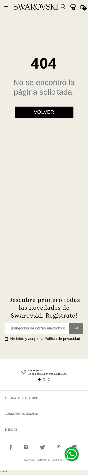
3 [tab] (49, 379)
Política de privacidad (62, 339)
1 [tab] (39, 379)
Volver (44, 112)
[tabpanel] (44, 372)
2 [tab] (44, 379)
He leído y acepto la (44, 339)
